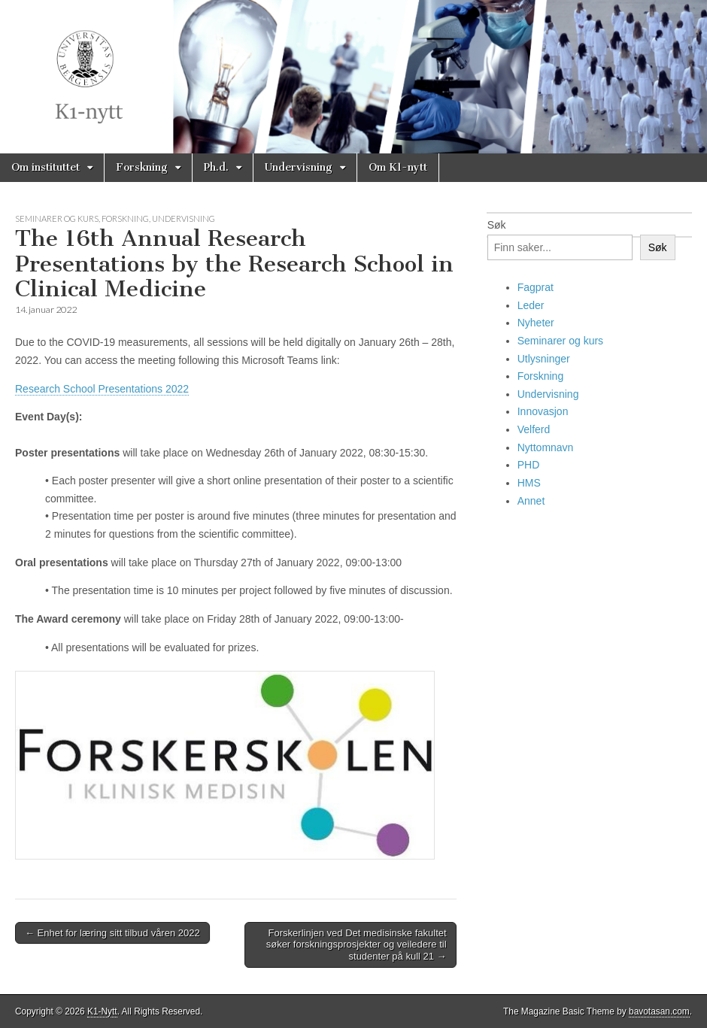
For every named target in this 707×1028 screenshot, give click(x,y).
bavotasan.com (659, 1011)
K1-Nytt (102, 1011)
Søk (496, 225)
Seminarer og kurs (57, 218)
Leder (531, 305)
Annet (531, 501)
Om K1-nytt (398, 167)
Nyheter (535, 323)
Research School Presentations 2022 (102, 389)
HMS (529, 483)
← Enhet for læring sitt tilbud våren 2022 (112, 933)
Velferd (534, 429)
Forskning (142, 167)
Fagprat (535, 287)
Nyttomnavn (545, 447)
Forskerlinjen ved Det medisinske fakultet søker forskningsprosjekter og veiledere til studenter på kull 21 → (356, 944)
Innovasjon (543, 411)
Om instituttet (45, 167)
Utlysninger (543, 359)
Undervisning (298, 167)
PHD (528, 465)
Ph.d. (216, 167)
